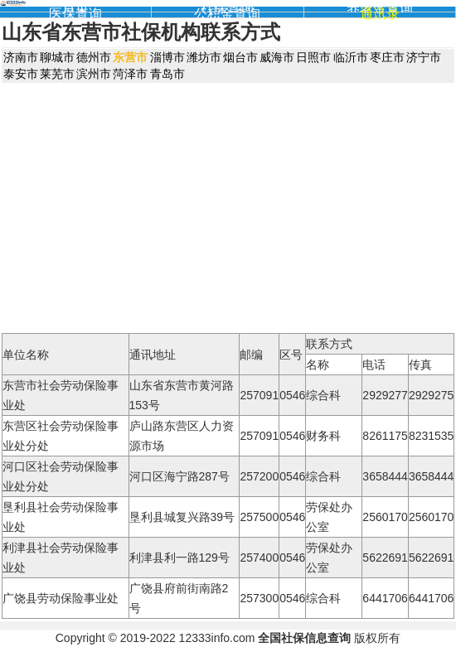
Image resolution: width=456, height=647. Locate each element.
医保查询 (75, 14)
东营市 (130, 57)
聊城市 (57, 57)
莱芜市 (57, 73)
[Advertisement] (228, 207)
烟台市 (240, 57)
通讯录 (380, 14)
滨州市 (93, 73)
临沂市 (350, 57)
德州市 (93, 57)
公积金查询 (227, 14)
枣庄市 (387, 57)
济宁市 (423, 57)
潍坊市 (204, 57)
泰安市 (20, 73)
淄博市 (167, 57)
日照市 (313, 57)
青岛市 (167, 73)
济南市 (20, 57)
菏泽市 (130, 73)
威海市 (277, 57)
